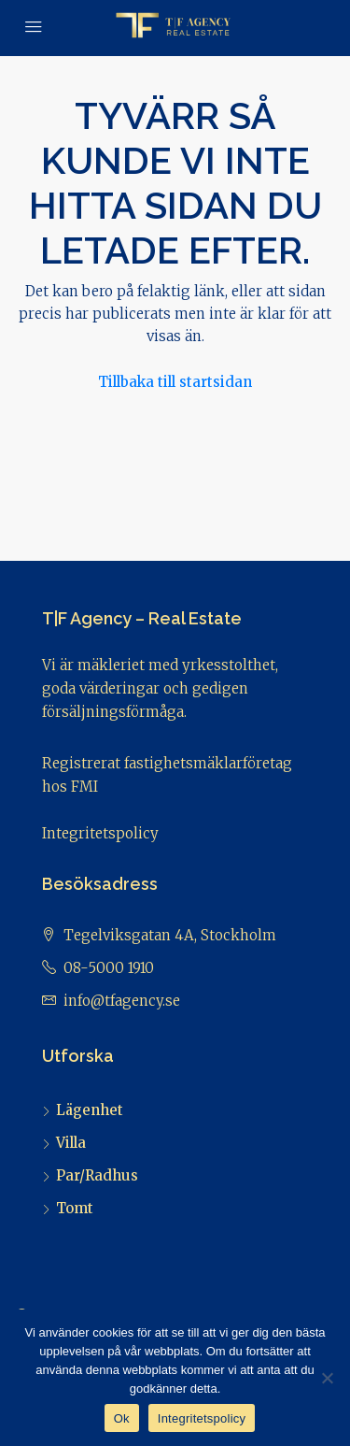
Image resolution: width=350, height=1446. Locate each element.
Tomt (74, 1208)
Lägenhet (89, 1110)
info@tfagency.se (121, 1000)
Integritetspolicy (100, 833)
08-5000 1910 (108, 968)
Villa (71, 1143)
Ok (122, 1418)
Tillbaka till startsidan (175, 382)
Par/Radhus (97, 1175)
